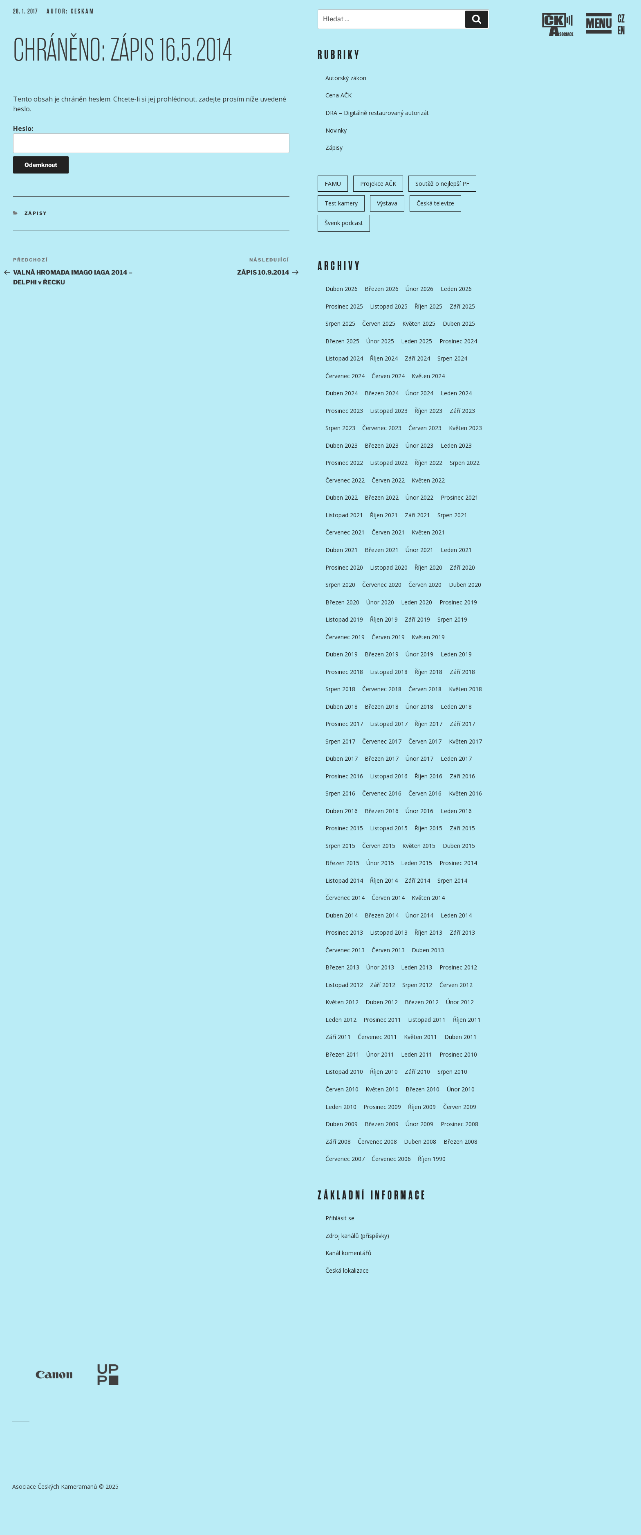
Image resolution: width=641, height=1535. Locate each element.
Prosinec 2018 (344, 672)
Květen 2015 (418, 846)
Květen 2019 (428, 637)
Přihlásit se (339, 1218)
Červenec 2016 (381, 793)
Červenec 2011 (377, 1037)
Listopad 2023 (389, 411)
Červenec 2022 (345, 480)
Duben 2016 (341, 811)
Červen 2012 (456, 985)
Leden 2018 (456, 706)
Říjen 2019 (384, 619)
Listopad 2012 (344, 985)
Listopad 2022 (389, 463)
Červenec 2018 (381, 689)
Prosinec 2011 (382, 1019)
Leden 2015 (416, 863)
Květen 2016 (465, 793)
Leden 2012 (340, 1019)
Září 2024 (417, 358)
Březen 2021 (382, 550)
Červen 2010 (342, 1089)
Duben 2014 (341, 915)
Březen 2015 (342, 863)
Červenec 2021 (345, 532)
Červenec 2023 (381, 428)
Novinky (336, 130)
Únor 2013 (380, 967)
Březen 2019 (382, 654)
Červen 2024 (388, 376)
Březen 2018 (382, 706)
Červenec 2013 (345, 950)
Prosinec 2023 (344, 411)
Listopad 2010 (344, 1071)
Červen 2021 (388, 532)
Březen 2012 (422, 1002)
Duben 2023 (341, 445)
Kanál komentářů (348, 1253)
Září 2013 (462, 932)
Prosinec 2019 (458, 602)
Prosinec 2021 (459, 497)
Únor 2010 (461, 1089)
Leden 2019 (456, 654)
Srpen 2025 (340, 323)
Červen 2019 (388, 637)
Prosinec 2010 (458, 1054)
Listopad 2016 (389, 776)
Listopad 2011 (427, 1019)
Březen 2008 (460, 1141)
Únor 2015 (380, 863)
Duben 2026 (341, 289)
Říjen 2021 (384, 515)
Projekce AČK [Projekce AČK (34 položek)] (378, 183)
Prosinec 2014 (458, 863)
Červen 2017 (425, 741)
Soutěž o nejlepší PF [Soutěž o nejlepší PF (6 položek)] (442, 183)
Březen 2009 (382, 1124)
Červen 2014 (388, 898)
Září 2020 (462, 567)
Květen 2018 (465, 689)
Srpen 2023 (340, 428)
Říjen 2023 (428, 411)
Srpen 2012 (417, 985)
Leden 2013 (416, 967)
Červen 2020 (425, 584)
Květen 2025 (418, 323)
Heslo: (151, 138)
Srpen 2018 (340, 689)
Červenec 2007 (345, 1159)
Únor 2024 (419, 393)
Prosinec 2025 (344, 306)
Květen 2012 (342, 1002)
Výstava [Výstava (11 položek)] (387, 203)
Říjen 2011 (467, 1019)
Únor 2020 (380, 602)
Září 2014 (417, 880)
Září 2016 (462, 776)
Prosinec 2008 (459, 1124)
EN (621, 31)
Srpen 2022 (465, 463)
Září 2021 (417, 515)
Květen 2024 (428, 376)
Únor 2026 (419, 289)
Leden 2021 (456, 550)
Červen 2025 (378, 323)
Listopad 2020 (389, 567)
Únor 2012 (460, 1002)
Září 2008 (338, 1141)
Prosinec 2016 (344, 776)
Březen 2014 (382, 915)
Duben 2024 (341, 393)
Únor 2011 (380, 1054)
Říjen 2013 (428, 932)
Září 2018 (462, 672)
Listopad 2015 (389, 828)
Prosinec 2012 (458, 967)
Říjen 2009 (422, 1107)
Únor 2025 (380, 341)
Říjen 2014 (384, 880)
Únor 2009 (419, 1124)
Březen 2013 (342, 967)
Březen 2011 (342, 1054)
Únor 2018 (419, 706)
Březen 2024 (382, 393)
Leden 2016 (456, 811)
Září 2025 (462, 306)
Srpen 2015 (340, 846)
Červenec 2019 (345, 637)
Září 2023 (462, 411)
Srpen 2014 (452, 880)
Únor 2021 (419, 550)
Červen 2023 (425, 428)
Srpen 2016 (340, 793)
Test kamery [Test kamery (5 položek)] (341, 203)
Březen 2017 (382, 758)
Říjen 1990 (432, 1159)
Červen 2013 (388, 950)
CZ (621, 19)
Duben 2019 (341, 654)
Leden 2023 (456, 445)
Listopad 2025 (389, 306)
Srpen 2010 (452, 1071)
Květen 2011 (420, 1037)
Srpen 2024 (452, 358)
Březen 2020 (342, 602)
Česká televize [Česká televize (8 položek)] (435, 203)
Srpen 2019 (452, 619)
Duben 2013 (428, 950)
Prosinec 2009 (382, 1107)
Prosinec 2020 (344, 567)
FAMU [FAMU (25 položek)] (333, 183)
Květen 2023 (465, 428)
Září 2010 (417, 1071)
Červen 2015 (378, 846)
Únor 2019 (419, 654)
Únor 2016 (419, 811)
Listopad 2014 (344, 880)
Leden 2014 (456, 915)
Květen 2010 (382, 1089)
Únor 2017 (419, 758)
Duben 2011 (460, 1037)
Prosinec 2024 (458, 341)
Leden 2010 (340, 1107)
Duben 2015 (459, 846)
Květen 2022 (428, 480)
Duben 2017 (341, 758)
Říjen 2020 (428, 567)
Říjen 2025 (428, 306)
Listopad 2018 (389, 672)
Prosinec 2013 (344, 932)
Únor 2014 (419, 915)
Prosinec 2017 (344, 724)
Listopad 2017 (389, 724)
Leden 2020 (416, 602)
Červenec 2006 (391, 1159)
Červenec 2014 (345, 898)
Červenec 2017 (381, 741)
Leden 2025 (416, 341)
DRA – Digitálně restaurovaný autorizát (377, 113)
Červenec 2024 (345, 376)
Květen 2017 (465, 741)
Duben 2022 (341, 497)
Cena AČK (338, 95)
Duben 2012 (381, 1002)
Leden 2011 (416, 1054)
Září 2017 (462, 724)
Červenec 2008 (377, 1141)
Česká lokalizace (347, 1270)
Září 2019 (417, 619)
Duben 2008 (420, 1141)
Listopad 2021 (344, 515)
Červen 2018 (425, 689)
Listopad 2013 (389, 932)
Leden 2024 (456, 393)
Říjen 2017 (428, 724)
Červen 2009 (459, 1107)
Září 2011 (338, 1037)
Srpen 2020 (340, 584)
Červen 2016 (425, 793)
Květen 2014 (428, 898)
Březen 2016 (382, 811)
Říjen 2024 (384, 358)
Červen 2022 (388, 480)
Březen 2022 (382, 497)
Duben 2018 (341, 706)
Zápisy (36, 213)
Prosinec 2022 (344, 463)
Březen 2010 (422, 1089)
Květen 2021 (428, 532)
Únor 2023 (419, 445)
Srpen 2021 (452, 515)
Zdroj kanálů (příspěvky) (357, 1236)
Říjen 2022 (428, 463)
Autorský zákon (345, 78)
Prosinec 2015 (344, 828)
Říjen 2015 (428, 828)
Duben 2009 (341, 1124)
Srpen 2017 (340, 741)
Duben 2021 (341, 550)
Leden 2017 (456, 758)
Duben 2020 (465, 584)
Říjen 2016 (428, 776)
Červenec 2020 (381, 584)
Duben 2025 (459, 323)
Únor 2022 (419, 497)
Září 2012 (382, 985)
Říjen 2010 (384, 1071)
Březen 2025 (342, 341)
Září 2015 (462, 828)
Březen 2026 (382, 289)
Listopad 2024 (344, 358)
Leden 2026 (456, 289)
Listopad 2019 (344, 619)
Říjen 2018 (428, 672)
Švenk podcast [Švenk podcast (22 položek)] (344, 223)
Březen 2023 (382, 445)
